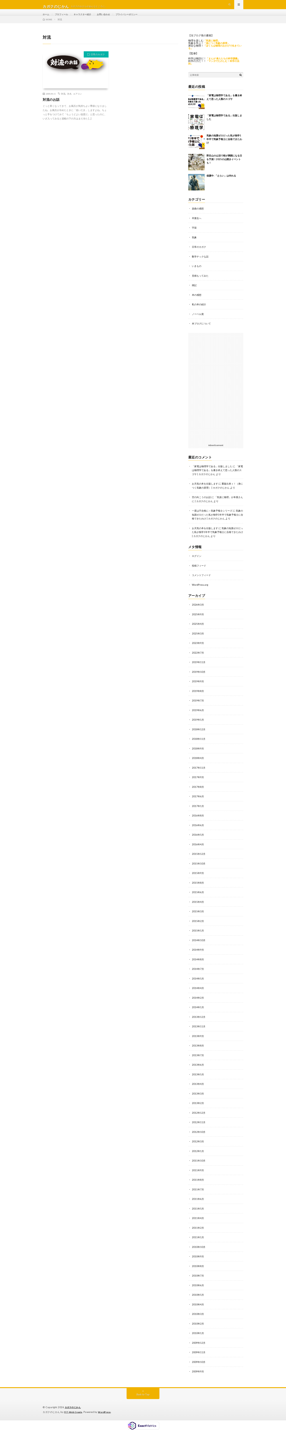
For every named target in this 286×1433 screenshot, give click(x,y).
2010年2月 (198, 1325)
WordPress (107, 1413)
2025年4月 (198, 632)
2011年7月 (198, 1193)
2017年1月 (198, 813)
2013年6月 (198, 1069)
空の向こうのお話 (202, 507)
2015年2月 (198, 927)
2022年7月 (198, 661)
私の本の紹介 (199, 311)
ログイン (197, 565)
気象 (194, 245)
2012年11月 (199, 1126)
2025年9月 (198, 623)
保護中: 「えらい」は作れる (221, 183)
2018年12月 (199, 737)
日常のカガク (98, 62)
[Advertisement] (216, 394)
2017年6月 (198, 803)
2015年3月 (198, 917)
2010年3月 (198, 1316)
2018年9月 (198, 756)
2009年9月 (198, 1373)
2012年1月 (198, 1155)
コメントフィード (202, 584)
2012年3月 (198, 1145)
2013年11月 (199, 1031)
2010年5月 (198, 1297)
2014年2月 (198, 1003)
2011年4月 (198, 1221)
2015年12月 (199, 860)
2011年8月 (198, 1183)
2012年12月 (199, 1117)
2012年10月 (199, 1136)
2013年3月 (198, 1098)
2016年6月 (198, 832)
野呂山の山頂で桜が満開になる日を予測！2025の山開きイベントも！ (224, 167)
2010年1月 (198, 1335)
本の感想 (197, 302)
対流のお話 (51, 108)
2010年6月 (198, 1287)
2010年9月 (198, 1259)
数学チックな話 (201, 264)
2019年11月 (199, 670)
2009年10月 (199, 1363)
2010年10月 (199, 1250)
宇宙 (194, 235)
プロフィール (63, 18)
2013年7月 (198, 1060)
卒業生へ (197, 226)
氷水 (69, 102)
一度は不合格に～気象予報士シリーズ (213, 520)
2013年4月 (198, 1088)
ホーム (46, 18)
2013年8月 (198, 1050)
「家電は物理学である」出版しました (213, 473)
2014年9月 (198, 955)
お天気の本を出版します (206, 490)
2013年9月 (198, 1041)
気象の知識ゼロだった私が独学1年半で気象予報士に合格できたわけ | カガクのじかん (217, 524)
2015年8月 (198, 889)
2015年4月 (198, 908)
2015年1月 (198, 936)
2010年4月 (198, 1306)
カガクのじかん (73, 1409)
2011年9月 (198, 1174)
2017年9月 (198, 784)
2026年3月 (198, 613)
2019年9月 (198, 689)
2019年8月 (198, 699)
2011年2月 (198, 1231)
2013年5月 (198, 1079)
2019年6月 (198, 718)
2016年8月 (198, 822)
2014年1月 (198, 1012)
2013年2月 (198, 1107)
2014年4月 (198, 993)
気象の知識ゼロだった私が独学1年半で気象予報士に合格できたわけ (224, 147)
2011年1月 (198, 1240)
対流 (63, 102)
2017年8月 (198, 794)
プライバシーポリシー (137, 18)
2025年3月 (198, 642)
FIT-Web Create (74, 1413)
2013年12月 (199, 1022)
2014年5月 (198, 984)
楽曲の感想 (198, 216)
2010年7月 (198, 1278)
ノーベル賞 (198, 321)
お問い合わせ (110, 18)
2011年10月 (199, 1164)
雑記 (194, 292)
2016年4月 (198, 851)
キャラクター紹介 (87, 18)
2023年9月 (198, 651)
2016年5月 (198, 841)
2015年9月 (198, 879)
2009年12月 (199, 1344)
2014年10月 (199, 946)
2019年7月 (198, 708)
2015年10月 (199, 870)
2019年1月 (198, 727)
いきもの (197, 273)
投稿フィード (199, 575)
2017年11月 (199, 775)
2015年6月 (198, 898)
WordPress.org (200, 594)
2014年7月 (198, 974)
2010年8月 (198, 1269)
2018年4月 (198, 765)
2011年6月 (198, 1202)
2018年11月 (199, 746)
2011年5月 (198, 1212)
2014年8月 (198, 965)
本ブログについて (202, 330)
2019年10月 (199, 680)
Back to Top (143, 1396)
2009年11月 (199, 1354)
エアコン (77, 102)
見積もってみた (201, 283)
